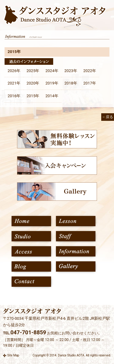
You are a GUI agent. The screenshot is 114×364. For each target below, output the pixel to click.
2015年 (32, 96)
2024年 (51, 70)
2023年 (70, 70)
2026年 (14, 70)
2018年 (70, 83)
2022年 (89, 70)
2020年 (32, 83)
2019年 (51, 83)
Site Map (13, 355)
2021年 (14, 83)
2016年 (14, 96)
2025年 (32, 70)
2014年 (51, 96)
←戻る (107, 117)
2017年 (89, 83)
